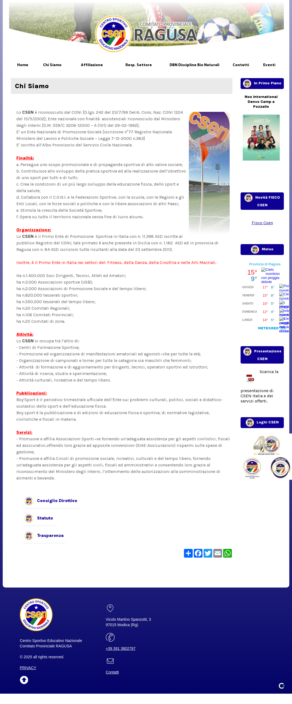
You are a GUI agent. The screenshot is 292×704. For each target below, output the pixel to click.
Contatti (112, 672)
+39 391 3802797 (121, 648)
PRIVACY (28, 668)
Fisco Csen (262, 222)
